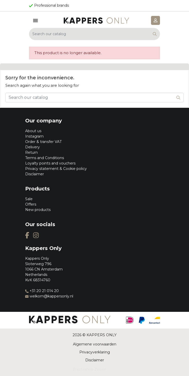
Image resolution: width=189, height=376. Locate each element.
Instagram (34, 136)
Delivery (32, 147)
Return (31, 152)
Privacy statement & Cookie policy (56, 168)
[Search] (94, 34)
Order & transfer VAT (43, 141)
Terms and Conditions (44, 158)
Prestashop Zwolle (89, 369)
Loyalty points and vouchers (50, 163)
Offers (30, 204)
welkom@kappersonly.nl (49, 296)
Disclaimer (34, 174)
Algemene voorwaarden (94, 344)
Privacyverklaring (94, 352)
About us (33, 131)
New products (38, 209)
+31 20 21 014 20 (42, 290)
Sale (29, 199)
